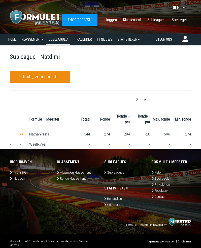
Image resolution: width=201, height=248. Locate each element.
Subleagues (156, 19)
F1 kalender (82, 39)
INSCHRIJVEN (80, 19)
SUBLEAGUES (58, 39)
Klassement (132, 19)
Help (157, 172)
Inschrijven (20, 172)
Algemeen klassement (75, 172)
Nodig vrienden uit (40, 76)
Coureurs (113, 205)
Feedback (161, 190)
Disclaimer (184, 241)
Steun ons (164, 39)
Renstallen (114, 199)
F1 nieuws (104, 39)
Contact (159, 197)
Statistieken (128, 39)
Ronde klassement (73, 178)
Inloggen (110, 19)
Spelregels (180, 19)
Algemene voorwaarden (161, 241)
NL (179, 8)
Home (12, 39)
